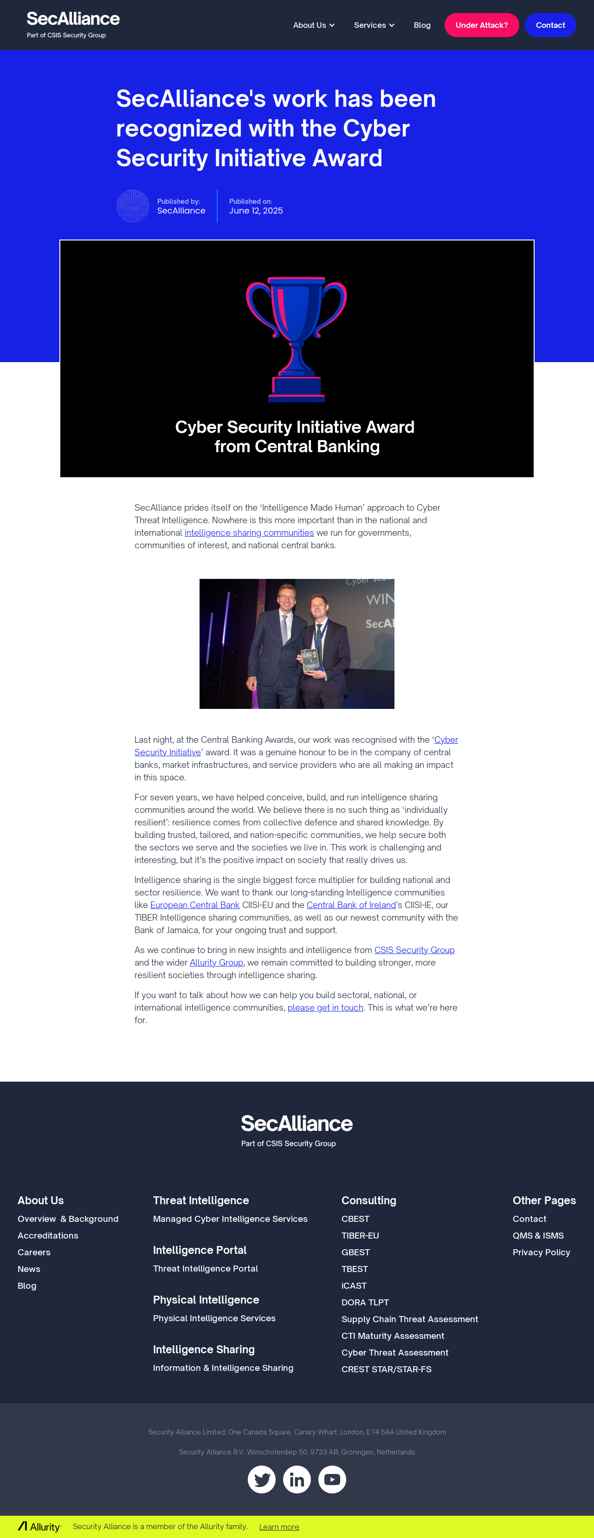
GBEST (356, 1252)
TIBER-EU (360, 1235)
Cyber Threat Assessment (395, 1352)
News (29, 1268)
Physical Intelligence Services (214, 1318)
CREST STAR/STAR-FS (387, 1369)
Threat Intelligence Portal (205, 1268)
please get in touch (325, 1007)
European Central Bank (195, 905)
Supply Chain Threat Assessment (410, 1319)
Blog (422, 25)
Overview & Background (68, 1218)
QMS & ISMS (538, 1235)
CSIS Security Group (414, 950)
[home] (73, 25)
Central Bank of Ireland (351, 905)
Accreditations (48, 1235)
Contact (550, 25)
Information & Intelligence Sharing (223, 1367)
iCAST (354, 1285)
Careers (34, 1252)
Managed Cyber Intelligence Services (230, 1218)
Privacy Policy (541, 1252)
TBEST (355, 1268)
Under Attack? (482, 25)
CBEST (355, 1218)
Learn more (279, 1527)
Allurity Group (216, 962)
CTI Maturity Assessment (393, 1335)
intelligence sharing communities (249, 532)
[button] (314, 25)
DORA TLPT (365, 1302)
